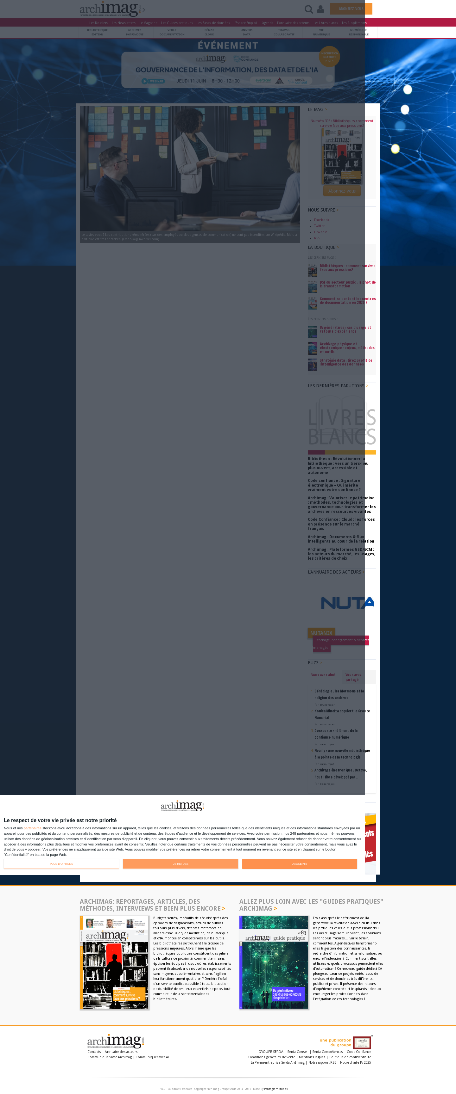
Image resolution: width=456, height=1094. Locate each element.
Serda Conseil (297, 1052)
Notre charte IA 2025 (355, 1062)
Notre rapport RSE (322, 1062)
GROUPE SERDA (271, 1052)
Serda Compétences (327, 1052)
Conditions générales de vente (271, 1057)
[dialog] (182, 835)
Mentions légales (312, 1057)
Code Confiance (359, 1052)
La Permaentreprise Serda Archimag (277, 1062)
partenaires (32, 828)
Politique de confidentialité (350, 1057)
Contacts (94, 1052)
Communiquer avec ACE (154, 1057)
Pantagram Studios (276, 1089)
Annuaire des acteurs (121, 1052)
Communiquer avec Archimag (109, 1057)
